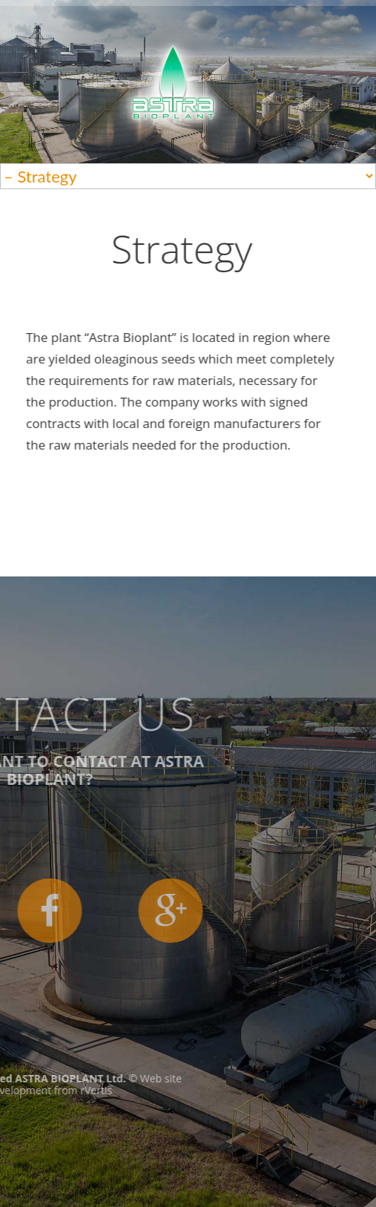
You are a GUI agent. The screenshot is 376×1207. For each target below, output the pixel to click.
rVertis (26, 1090)
